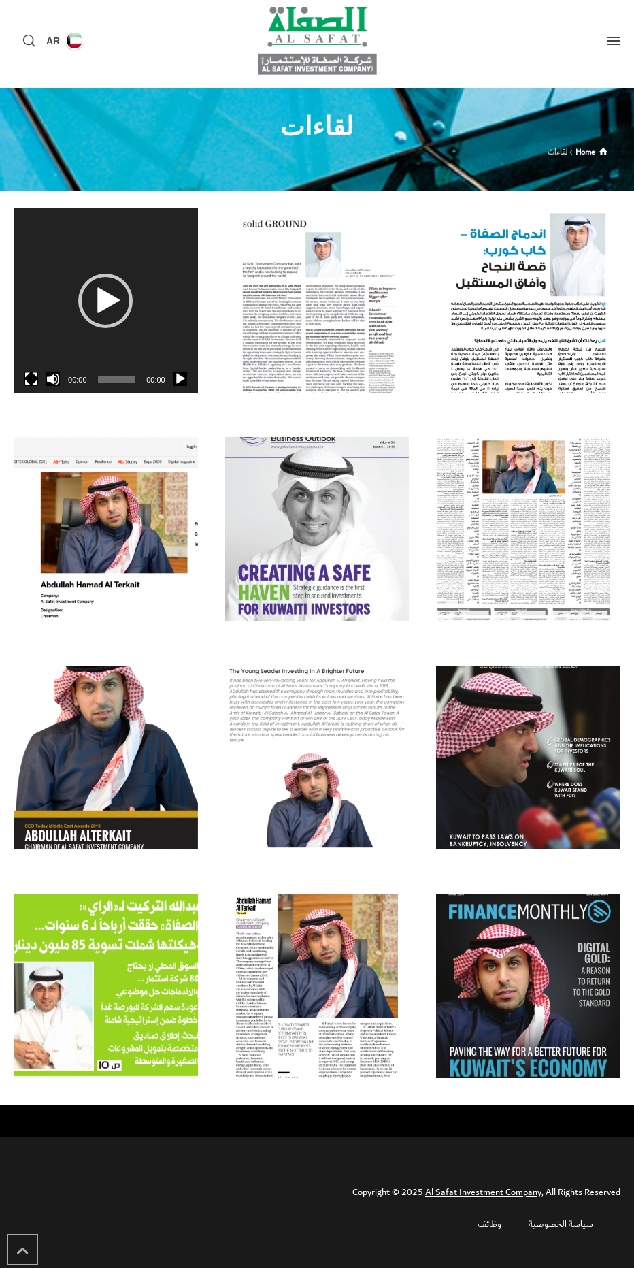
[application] (106, 300)
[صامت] (53, 379)
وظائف (489, 1224)
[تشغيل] (180, 379)
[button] (105, 301)
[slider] (117, 379)
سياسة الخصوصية (561, 1224)
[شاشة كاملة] (31, 379)
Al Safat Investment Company (483, 1192)
